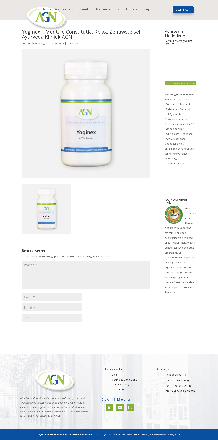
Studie (129, 9)
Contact (183, 10)
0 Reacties (72, 43)
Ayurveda (63, 9)
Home (46, 9)
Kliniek (83, 9)
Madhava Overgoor (38, 43)
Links (114, 374)
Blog (145, 9)
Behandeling (106, 9)
